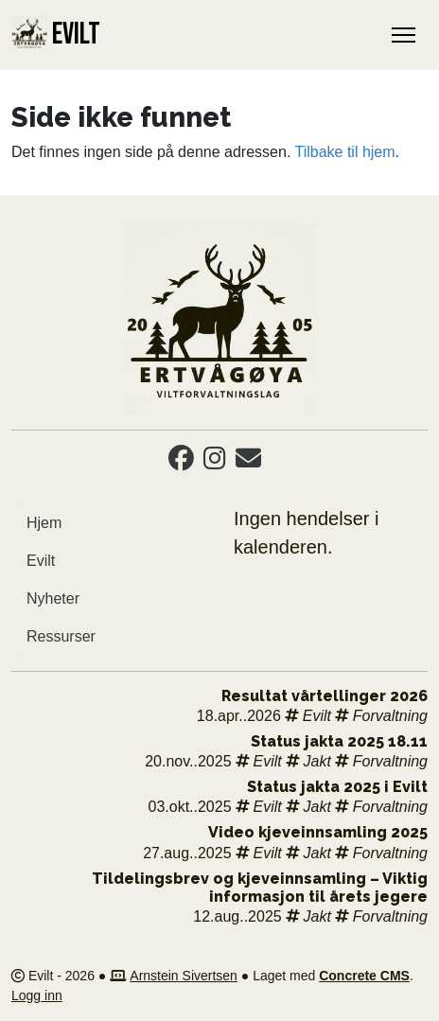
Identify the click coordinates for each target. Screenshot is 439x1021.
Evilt (40, 561)
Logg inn (36, 995)
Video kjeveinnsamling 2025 (318, 832)
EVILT (55, 34)
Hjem (43, 523)
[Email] (248, 462)
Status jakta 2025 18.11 (339, 741)
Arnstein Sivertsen (183, 975)
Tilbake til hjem (344, 152)
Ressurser (61, 636)
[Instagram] (214, 462)
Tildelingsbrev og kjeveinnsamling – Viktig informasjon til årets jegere (260, 888)
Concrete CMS (364, 975)
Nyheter (52, 598)
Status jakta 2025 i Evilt (337, 787)
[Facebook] (181, 462)
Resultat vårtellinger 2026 (324, 696)
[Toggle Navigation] (403, 35)
